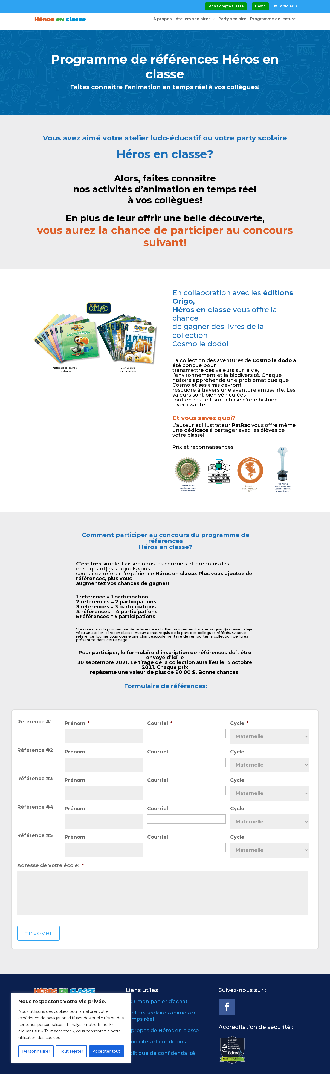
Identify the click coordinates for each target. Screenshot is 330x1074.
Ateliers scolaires (193, 19)
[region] (71, 1028)
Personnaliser (36, 1051)
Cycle (239, 723)
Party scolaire (232, 19)
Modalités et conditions (156, 1042)
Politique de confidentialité (160, 1053)
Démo (260, 6)
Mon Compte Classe (226, 6)
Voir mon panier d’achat (157, 1002)
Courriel (159, 723)
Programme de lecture (273, 19)
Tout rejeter (71, 1051)
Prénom (77, 723)
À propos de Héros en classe (162, 1031)
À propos (162, 19)
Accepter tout (106, 1051)
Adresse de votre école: (50, 865)
